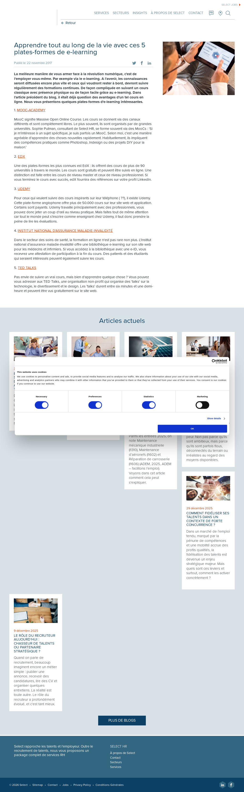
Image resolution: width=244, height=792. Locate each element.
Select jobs (229, 4)
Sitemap (38, 785)
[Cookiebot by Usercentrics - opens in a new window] (206, 361)
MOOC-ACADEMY (31, 110)
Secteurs (120, 13)
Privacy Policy (82, 785)
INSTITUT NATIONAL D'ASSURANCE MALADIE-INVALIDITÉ (65, 230)
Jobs (66, 785)
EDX (21, 156)
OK (192, 429)
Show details (214, 419)
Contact (195, 13)
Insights (139, 13)
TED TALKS (27, 268)
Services (101, 13)
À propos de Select (167, 13)
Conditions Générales (110, 785)
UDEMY (24, 189)
